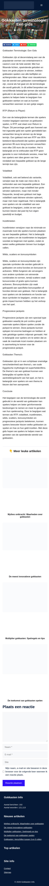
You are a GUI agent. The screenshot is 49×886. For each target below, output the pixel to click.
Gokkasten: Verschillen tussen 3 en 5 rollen (23, 839)
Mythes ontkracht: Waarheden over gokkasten (24, 823)
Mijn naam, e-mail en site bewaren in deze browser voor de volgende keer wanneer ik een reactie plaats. (26, 771)
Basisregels (38, 30)
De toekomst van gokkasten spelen (25, 701)
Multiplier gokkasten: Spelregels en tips (25, 638)
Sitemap (7, 872)
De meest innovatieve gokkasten (25, 576)
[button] (7, 44)
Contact (7, 868)
